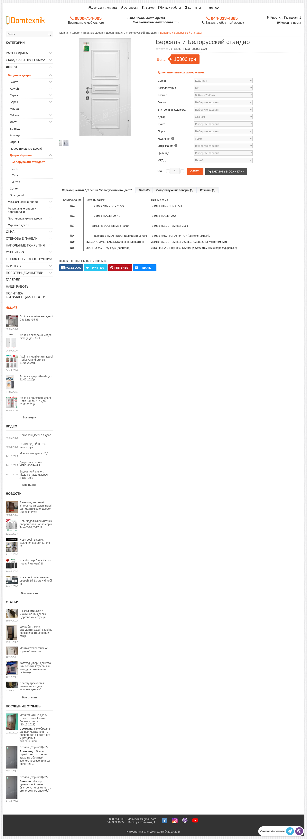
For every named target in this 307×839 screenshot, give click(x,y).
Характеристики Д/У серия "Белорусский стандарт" (97, 190)
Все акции (29, 417)
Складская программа (25, 60)
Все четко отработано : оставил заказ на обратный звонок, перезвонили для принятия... (35, 755)
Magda (14, 108)
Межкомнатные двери (23, 201)
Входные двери (19, 75)
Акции (11, 307)
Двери (11, 67)
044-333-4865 (222, 18)
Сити (15, 168)
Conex (14, 188)
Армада (15, 135)
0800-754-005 (86, 18)
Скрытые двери (18, 225)
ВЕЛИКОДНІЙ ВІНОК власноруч (33, 446)
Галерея (13, 279)
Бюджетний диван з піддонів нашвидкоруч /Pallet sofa (34, 474)
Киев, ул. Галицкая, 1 (284, 17)
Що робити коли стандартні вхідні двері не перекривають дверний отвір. (36, 631)
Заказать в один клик (226, 171)
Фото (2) (144, 190)
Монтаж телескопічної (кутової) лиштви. (34, 650)
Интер (16, 181)
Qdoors (14, 115)
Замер (148, 7)
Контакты (193, 7)
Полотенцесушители (24, 273)
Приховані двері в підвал (35, 435)
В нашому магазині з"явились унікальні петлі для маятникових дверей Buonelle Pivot (35, 507)
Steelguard (17, 195)
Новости (14, 493)
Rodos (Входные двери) (26, 148)
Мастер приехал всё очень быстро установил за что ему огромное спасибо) (35, 784)
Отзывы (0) (207, 190)
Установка (129, 7)
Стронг (14, 142)
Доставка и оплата (102, 7)
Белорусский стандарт (28, 161)
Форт (13, 122)
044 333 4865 (115, 822)
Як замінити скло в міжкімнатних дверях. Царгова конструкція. (33, 614)
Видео (11, 426)
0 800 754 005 (116, 819)
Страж (14, 95)
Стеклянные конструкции (29, 259)
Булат (14, 82)
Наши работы (169, 7)
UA (217, 7)
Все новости (29, 593)
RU (211, 7)
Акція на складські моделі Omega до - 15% (36, 336)
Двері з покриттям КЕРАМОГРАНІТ (31, 464)
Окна (10, 231)
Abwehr (15, 88)
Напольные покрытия (25, 245)
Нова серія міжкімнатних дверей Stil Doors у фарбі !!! (36, 580)
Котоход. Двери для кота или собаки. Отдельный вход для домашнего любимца (35, 667)
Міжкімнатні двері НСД (34, 453)
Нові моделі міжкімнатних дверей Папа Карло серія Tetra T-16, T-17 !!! (36, 524)
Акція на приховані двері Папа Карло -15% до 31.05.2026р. (35, 401)
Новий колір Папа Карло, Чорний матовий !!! (35, 562)
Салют (16, 175)
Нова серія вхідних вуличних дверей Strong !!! (35, 542)
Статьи (12, 602)
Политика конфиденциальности (25, 295)
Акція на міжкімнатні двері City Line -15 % (36, 318)
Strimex (15, 128)
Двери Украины (21, 155)
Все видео (29, 484)
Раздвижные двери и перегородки (22, 210)
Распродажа (17, 53)
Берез (14, 102)
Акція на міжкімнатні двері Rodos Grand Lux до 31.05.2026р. (36, 359)
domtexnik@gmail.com (142, 819)
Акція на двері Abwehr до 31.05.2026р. (35, 378)
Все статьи (29, 697)
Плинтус (13, 266)
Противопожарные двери (25, 218)
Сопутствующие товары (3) (174, 190)
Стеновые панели (22, 238)
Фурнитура (15, 252)
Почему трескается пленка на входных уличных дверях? (32, 686)
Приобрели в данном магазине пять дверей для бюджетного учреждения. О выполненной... (36, 728)
